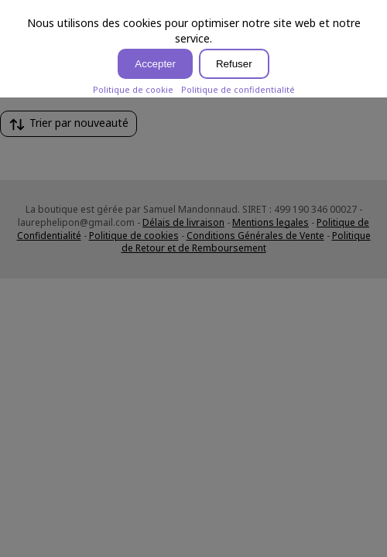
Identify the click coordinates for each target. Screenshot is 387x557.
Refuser (234, 64)
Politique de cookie (133, 89)
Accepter (155, 64)
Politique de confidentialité (238, 89)
